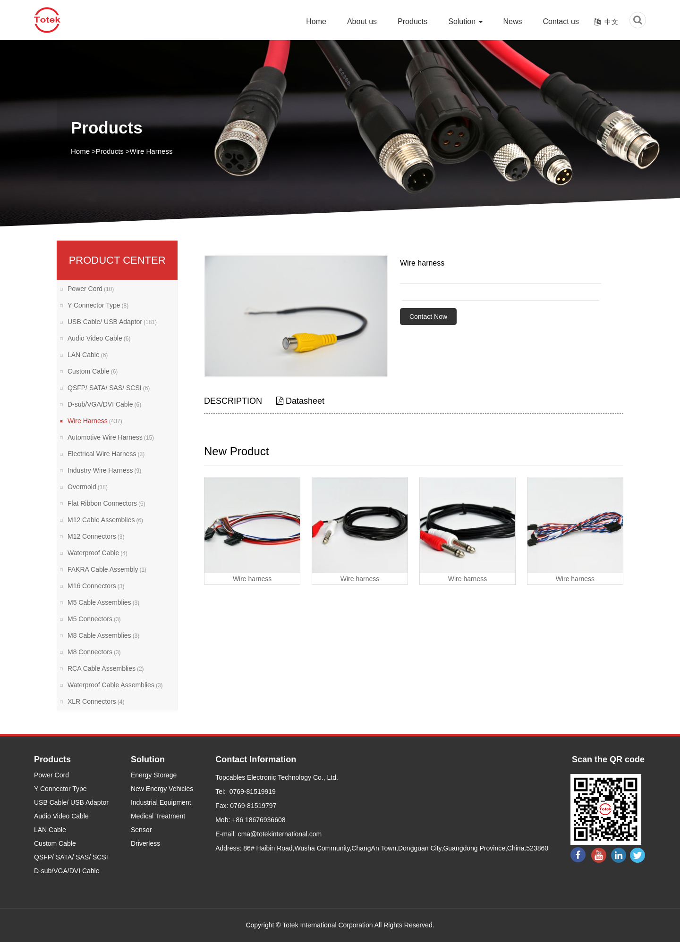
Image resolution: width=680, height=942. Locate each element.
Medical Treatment (158, 816)
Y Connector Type (98, 305)
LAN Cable (88, 354)
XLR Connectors (96, 701)
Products (412, 21)
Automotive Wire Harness (111, 437)
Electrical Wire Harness (106, 454)
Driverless (145, 843)
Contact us (561, 21)
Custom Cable (93, 371)
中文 (611, 21)
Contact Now (428, 316)
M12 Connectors (96, 536)
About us (362, 21)
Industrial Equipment (161, 802)
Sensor (141, 830)
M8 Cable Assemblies (103, 635)
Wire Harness (151, 151)
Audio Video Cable (99, 338)
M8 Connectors (94, 652)
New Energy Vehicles (162, 788)
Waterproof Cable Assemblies (115, 685)
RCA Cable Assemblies (106, 668)
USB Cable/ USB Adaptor (112, 321)
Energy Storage (154, 775)
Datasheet (300, 401)
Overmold (88, 487)
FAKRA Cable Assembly (107, 569)
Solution (465, 21)
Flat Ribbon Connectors (106, 503)
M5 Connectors (94, 619)
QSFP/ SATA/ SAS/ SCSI (109, 388)
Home (316, 21)
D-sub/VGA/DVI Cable (104, 404)
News (512, 21)
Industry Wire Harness (104, 470)
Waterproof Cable (98, 553)
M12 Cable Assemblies (105, 520)
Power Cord (91, 288)
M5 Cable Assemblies (103, 602)
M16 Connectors (96, 586)
